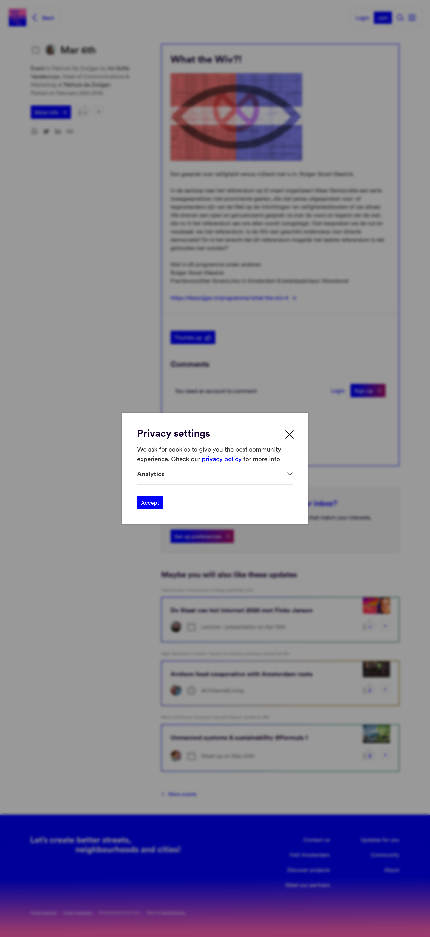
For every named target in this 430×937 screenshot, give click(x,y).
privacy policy (222, 458)
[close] (289, 434)
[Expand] (215, 473)
